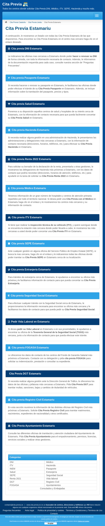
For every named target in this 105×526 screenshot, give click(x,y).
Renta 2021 (15, 478)
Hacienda (50, 465)
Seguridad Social (54, 475)
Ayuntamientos (53, 485)
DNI (11, 462)
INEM (12, 468)
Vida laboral (52, 478)
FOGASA (14, 485)
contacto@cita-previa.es (14, 505)
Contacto (54, 513)
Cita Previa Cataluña (18, 22)
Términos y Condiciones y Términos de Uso (84, 510)
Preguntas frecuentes (12, 510)
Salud (12, 472)
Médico (49, 462)
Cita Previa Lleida (35, 22)
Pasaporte (51, 468)
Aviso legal (29, 510)
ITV (11, 465)
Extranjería (51, 472)
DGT (12, 482)
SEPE (13, 475)
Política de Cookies (83, 521)
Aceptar (51, 523)
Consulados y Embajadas (52, 488)
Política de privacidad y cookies (51, 510)
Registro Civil (52, 482)
